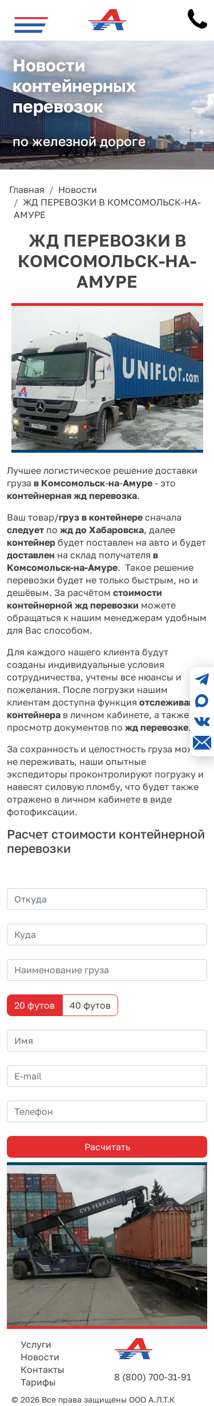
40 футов (90, 1005)
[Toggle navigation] (31, 25)
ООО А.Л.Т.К (152, 1399)
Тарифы (38, 1382)
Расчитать (107, 1147)
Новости (40, 1357)
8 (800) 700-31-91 (152, 1377)
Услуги (36, 1344)
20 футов (34, 1005)
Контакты (42, 1369)
